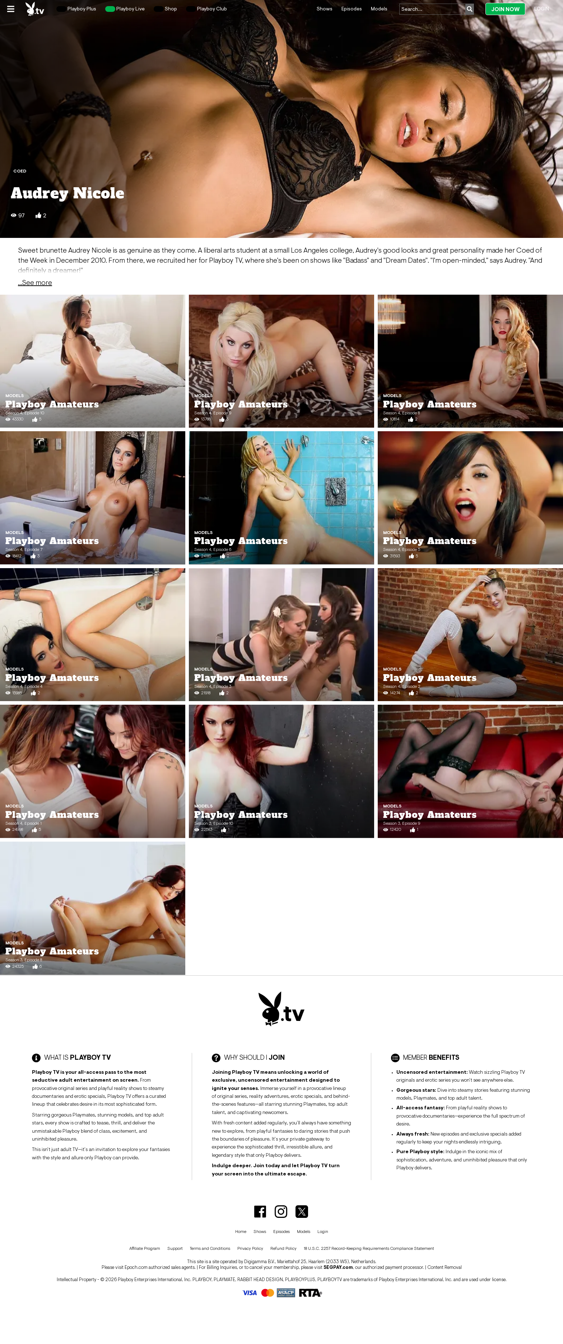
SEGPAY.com (338, 1267)
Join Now (505, 9)
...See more (35, 282)
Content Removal (444, 1267)
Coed (19, 171)
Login (541, 8)
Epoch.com (136, 1267)
